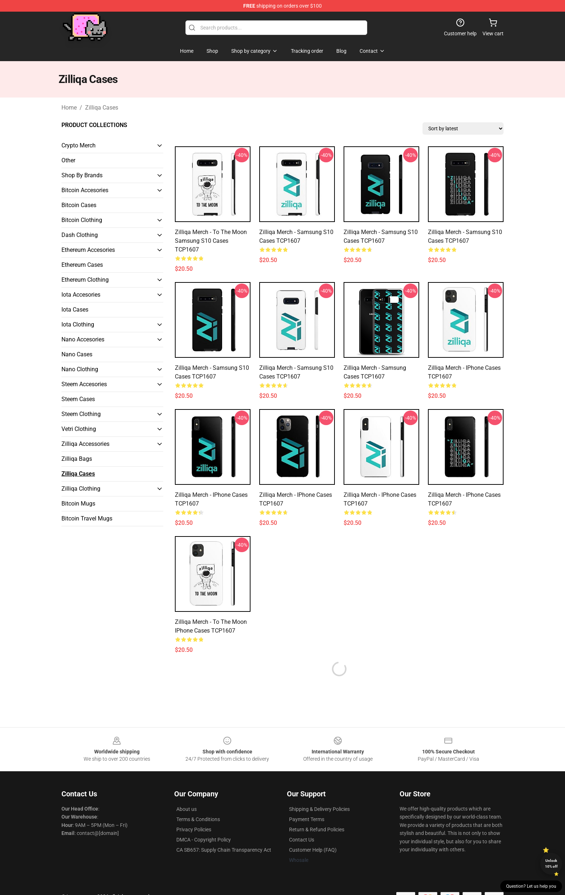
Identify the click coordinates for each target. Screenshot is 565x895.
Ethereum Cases (82, 264)
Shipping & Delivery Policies (319, 809)
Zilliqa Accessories (85, 443)
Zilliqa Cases (101, 107)
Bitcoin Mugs (78, 503)
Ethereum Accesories (88, 249)
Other (68, 160)
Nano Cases (76, 354)
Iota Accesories (80, 294)
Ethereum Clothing (85, 279)
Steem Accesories (84, 384)
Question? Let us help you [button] (531, 886)
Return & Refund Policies (316, 829)
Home (69, 107)
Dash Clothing (79, 234)
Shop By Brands (82, 175)
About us (186, 809)
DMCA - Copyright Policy (203, 840)
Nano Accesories (82, 339)
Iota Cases (74, 309)
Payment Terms (306, 819)
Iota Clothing (77, 324)
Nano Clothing (79, 369)
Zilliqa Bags (76, 458)
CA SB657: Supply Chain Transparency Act (223, 850)
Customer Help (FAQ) (313, 850)
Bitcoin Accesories (84, 190)
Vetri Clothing (78, 428)
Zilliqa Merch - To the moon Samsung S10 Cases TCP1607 (211, 241)
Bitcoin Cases (78, 205)
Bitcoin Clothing (81, 220)
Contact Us (301, 840)
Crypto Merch (78, 145)
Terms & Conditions (198, 819)
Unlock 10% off (551, 863)
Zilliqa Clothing (80, 488)
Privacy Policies (193, 829)
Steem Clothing (81, 414)
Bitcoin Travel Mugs (86, 518)
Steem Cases (78, 399)
